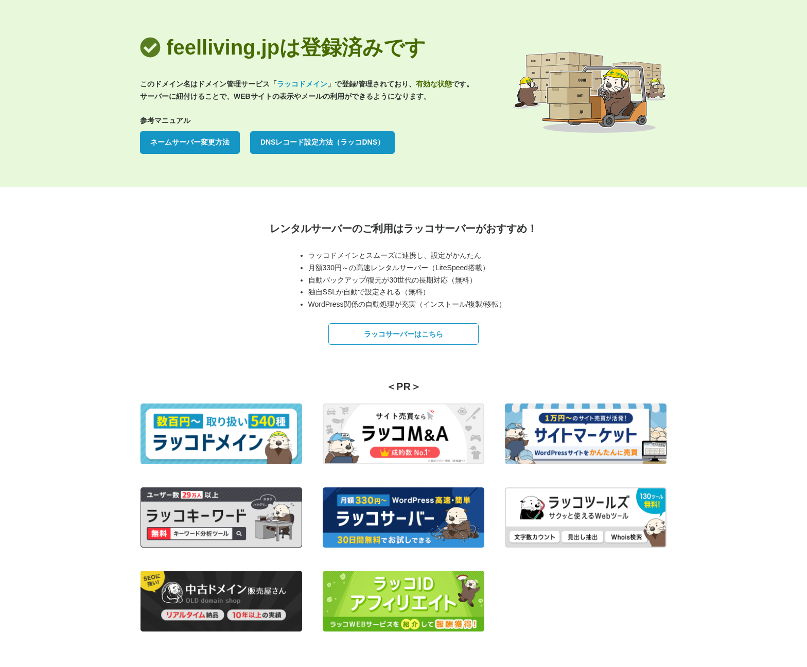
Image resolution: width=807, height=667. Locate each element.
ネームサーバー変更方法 (190, 142)
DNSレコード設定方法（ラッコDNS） (322, 142)
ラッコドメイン (302, 84)
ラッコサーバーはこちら (403, 334)
